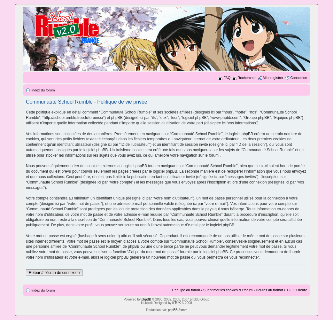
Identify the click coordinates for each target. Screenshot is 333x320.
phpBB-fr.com (178, 310)
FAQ (226, 78)
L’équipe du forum (186, 290)
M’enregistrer (273, 78)
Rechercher (246, 78)
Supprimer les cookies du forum (228, 290)
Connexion (298, 78)
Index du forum (43, 90)
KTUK (176, 303)
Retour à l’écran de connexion (54, 272)
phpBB (146, 299)
